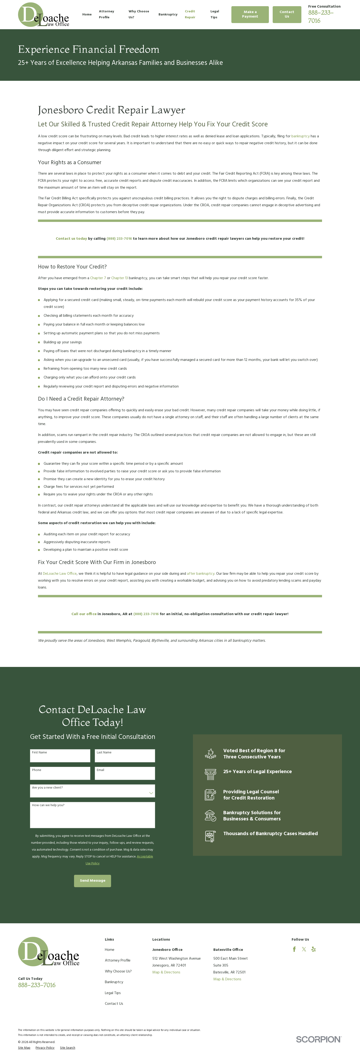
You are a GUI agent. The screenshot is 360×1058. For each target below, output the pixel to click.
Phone (31, 770)
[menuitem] (24, 1048)
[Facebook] (294, 949)
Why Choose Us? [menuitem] (139, 14)
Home (109, 950)
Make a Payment (250, 14)
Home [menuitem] (87, 14)
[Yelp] (313, 949)
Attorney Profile (118, 960)
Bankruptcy (114, 982)
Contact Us (287, 14)
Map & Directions (166, 972)
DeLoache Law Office (60, 574)
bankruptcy (300, 136)
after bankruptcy (201, 574)
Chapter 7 (98, 278)
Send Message (87, 881)
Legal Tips (113, 993)
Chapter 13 (119, 278)
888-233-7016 (36, 985)
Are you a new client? (41, 788)
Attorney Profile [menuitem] (106, 14)
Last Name (98, 753)
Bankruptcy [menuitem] (168, 14)
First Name (33, 753)
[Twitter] (304, 949)
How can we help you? (42, 806)
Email (94, 770)
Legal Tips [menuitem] (214, 14)
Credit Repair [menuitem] (190, 14)
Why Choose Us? (118, 971)
